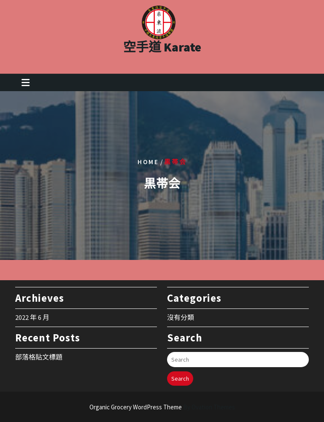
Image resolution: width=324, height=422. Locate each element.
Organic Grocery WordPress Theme (162, 407)
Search (180, 375)
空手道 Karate (162, 45)
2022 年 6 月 (32, 314)
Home (148, 162)
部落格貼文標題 (38, 353)
